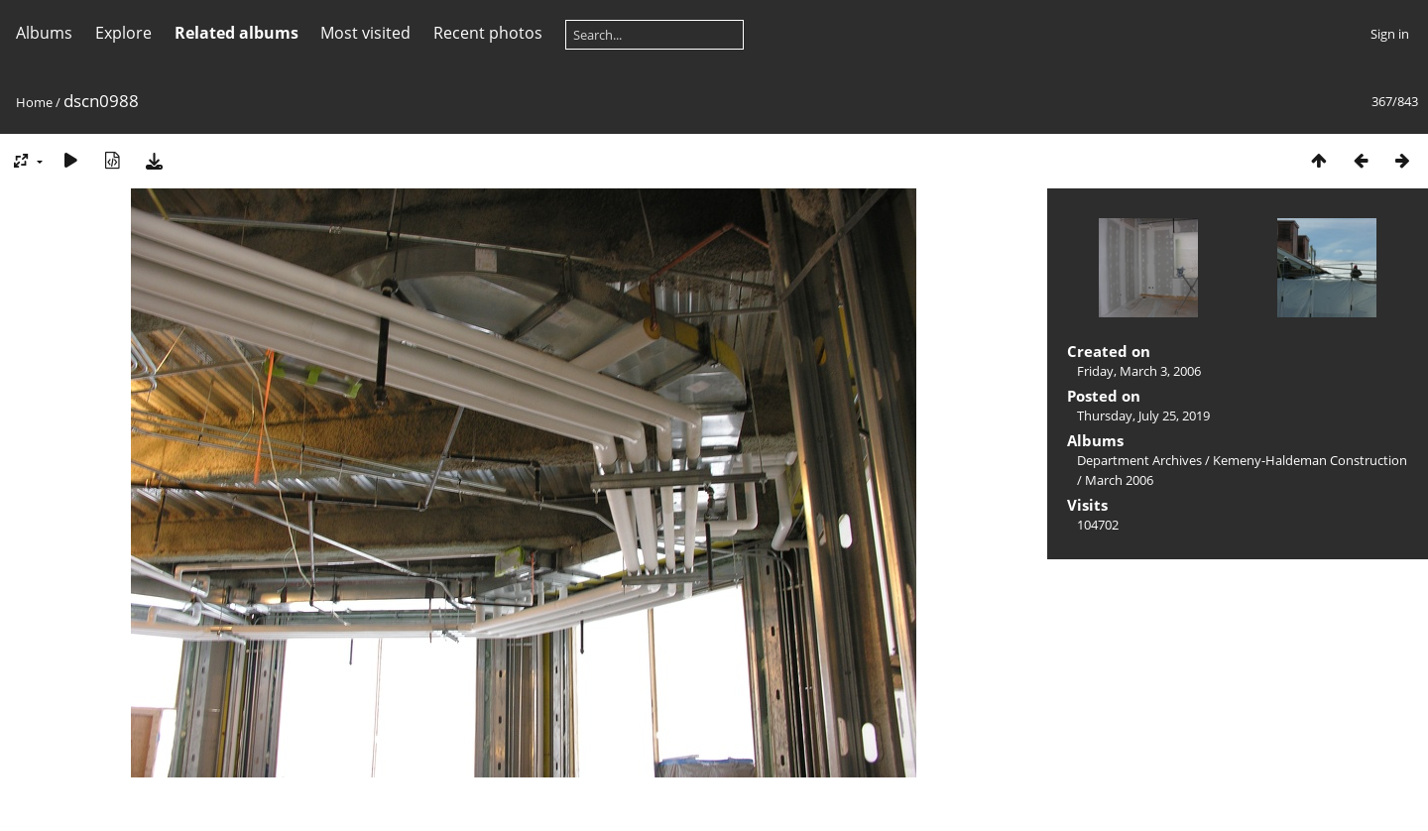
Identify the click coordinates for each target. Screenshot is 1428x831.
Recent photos (487, 33)
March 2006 (1119, 480)
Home (34, 102)
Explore (123, 33)
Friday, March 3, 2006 (1139, 371)
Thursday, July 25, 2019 (1143, 415)
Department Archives (1139, 460)
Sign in (1389, 34)
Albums (44, 33)
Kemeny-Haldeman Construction (1310, 460)
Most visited (365, 33)
